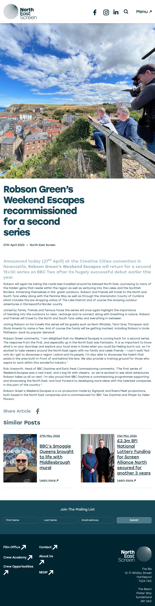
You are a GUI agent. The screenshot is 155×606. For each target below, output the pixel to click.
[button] (125, 11)
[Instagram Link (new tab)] (105, 12)
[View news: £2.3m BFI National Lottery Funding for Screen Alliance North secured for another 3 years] (116, 458)
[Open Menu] (144, 11)
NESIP (46, 572)
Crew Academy (17, 557)
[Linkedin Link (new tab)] (115, 12)
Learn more (49, 480)
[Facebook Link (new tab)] (95, 12)
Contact (48, 547)
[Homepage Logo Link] (20, 11)
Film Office (14, 547)
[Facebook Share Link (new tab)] (37, 411)
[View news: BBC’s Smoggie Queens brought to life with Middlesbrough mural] (38, 458)
